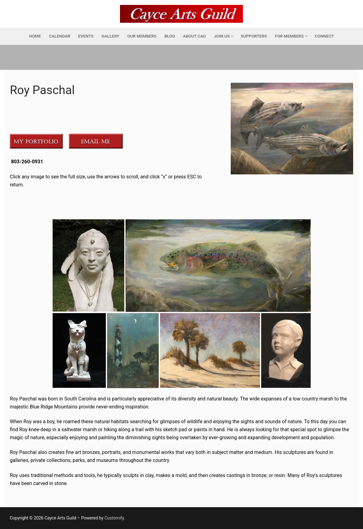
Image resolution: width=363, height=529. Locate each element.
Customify (114, 517)
